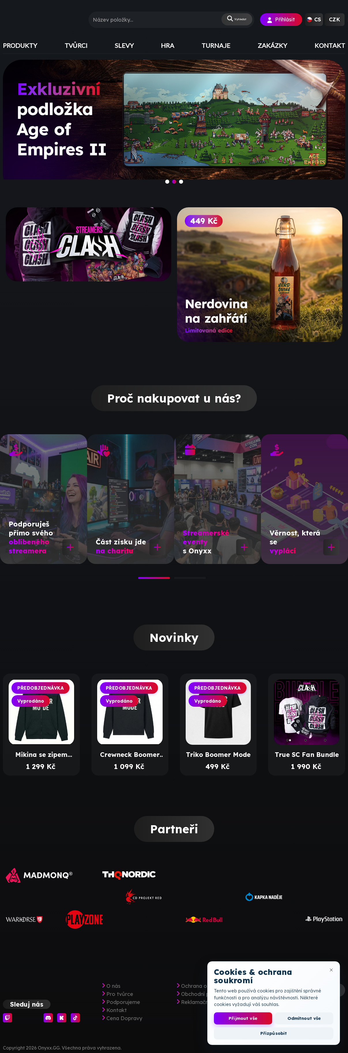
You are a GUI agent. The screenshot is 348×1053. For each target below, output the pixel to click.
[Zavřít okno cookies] (331, 970)
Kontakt (116, 1010)
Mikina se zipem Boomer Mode (41, 755)
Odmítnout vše (304, 1018)
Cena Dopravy (124, 1018)
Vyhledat (232, 19)
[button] (314, 19)
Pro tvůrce (119, 994)
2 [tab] (177, 580)
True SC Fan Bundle (307, 755)
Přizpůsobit (273, 1033)
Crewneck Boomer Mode (130, 755)
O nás (113, 986)
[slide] (174, 126)
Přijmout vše (243, 1018)
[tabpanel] (43, 499)
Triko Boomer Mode (218, 755)
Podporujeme (123, 1002)
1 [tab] (141, 580)
